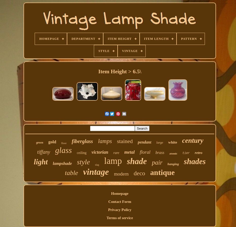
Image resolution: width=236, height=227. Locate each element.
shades (195, 161)
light (41, 162)
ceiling (82, 153)
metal (129, 152)
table (71, 173)
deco (139, 173)
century (192, 140)
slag (97, 164)
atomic (173, 153)
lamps (105, 141)
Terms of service (119, 218)
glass (63, 150)
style (83, 162)
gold (52, 141)
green (39, 142)
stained (125, 141)
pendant (144, 142)
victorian (100, 152)
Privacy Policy (119, 210)
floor (64, 143)
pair (157, 162)
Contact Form (119, 202)
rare (116, 153)
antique (162, 172)
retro (198, 153)
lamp (113, 161)
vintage (96, 172)
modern (121, 174)
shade (137, 161)
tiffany (43, 152)
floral (145, 152)
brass (160, 152)
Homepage (119, 193)
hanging (173, 164)
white (172, 142)
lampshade (62, 163)
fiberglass (82, 141)
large (159, 142)
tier (186, 153)
